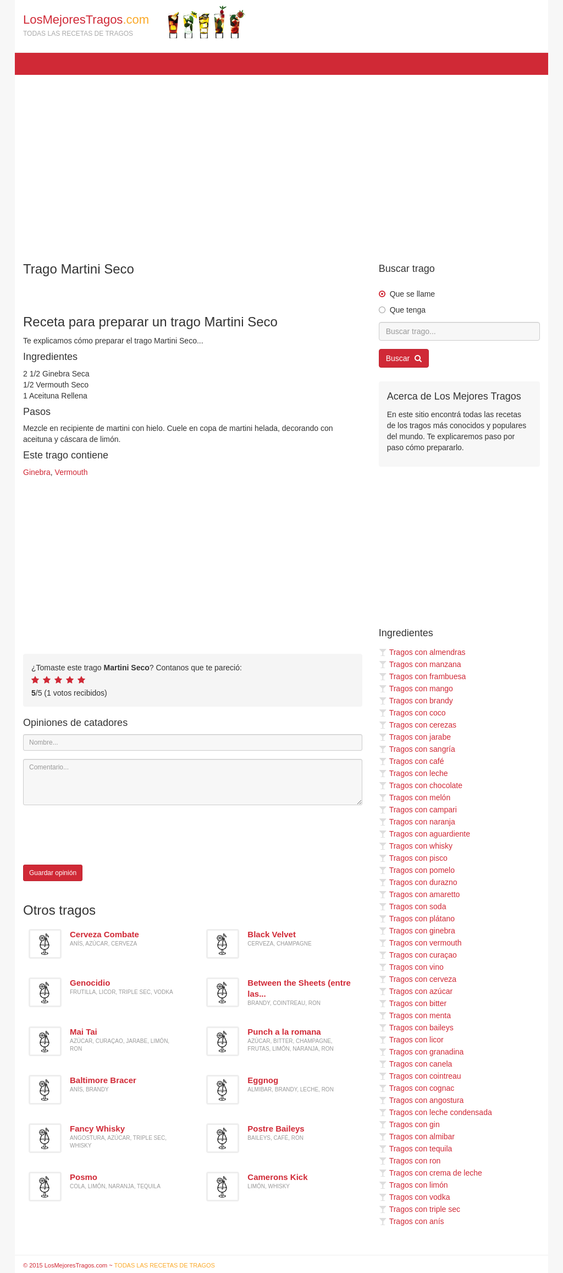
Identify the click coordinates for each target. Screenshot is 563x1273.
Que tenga (408, 309)
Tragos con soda (412, 906)
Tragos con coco (412, 712)
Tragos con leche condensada (435, 1112)
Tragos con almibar (417, 1136)
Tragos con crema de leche (430, 1172)
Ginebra (37, 472)
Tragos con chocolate (420, 785)
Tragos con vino (411, 967)
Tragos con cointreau (420, 1076)
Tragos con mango (416, 688)
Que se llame (412, 293)
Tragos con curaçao (418, 954)
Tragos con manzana (420, 664)
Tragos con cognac (417, 1088)
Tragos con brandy (416, 700)
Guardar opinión (52, 873)
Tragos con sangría (417, 749)
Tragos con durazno (418, 882)
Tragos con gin (409, 1124)
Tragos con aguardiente (424, 833)
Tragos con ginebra (417, 930)
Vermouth (71, 472)
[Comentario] (192, 782)
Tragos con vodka (414, 1197)
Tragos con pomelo (417, 870)
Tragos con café (411, 761)
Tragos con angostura (421, 1100)
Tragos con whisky (415, 846)
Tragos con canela (415, 1063)
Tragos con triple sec (419, 1209)
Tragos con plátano (417, 918)
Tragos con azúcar (415, 991)
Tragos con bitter (413, 1003)
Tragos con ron (410, 1160)
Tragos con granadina (421, 1051)
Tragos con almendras (422, 652)
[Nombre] (192, 742)
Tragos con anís (411, 1221)
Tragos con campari (418, 809)
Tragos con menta (415, 1015)
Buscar (404, 358)
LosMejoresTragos (134, 22)
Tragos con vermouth (420, 942)
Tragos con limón (413, 1185)
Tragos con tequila (415, 1148)
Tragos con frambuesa (422, 676)
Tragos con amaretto (419, 894)
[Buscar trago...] (459, 331)
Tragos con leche (413, 773)
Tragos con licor (411, 1039)
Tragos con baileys (416, 1027)
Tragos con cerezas (417, 724)
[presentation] (106, 834)
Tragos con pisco (413, 858)
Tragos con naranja (417, 821)
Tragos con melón (415, 797)
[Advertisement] (281, 163)
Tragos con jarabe (415, 737)
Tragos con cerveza (417, 979)
